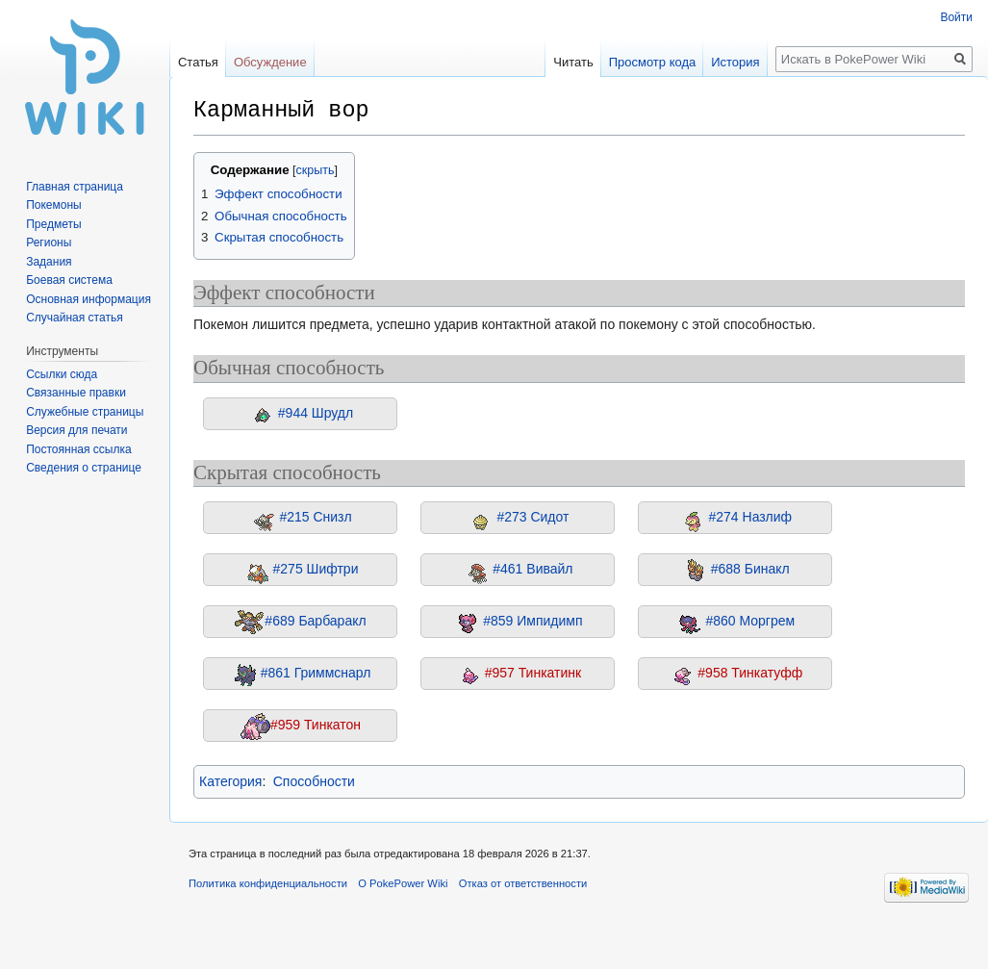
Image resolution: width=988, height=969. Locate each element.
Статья (198, 62)
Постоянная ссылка (78, 449)
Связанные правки (76, 392)
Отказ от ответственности (523, 883)
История (728, 62)
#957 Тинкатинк (533, 672)
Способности (314, 781)
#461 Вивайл (532, 568)
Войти (956, 17)
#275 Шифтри (316, 568)
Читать (566, 62)
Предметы (53, 224)
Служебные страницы (84, 412)
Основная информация (88, 299)
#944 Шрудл (315, 413)
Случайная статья (74, 317)
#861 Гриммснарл (316, 672)
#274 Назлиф (751, 516)
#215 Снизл (315, 516)
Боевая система (69, 280)
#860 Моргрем (750, 620)
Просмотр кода (646, 62)
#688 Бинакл (750, 568)
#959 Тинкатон (315, 724)
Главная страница (74, 186)
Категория (230, 781)
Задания (48, 261)
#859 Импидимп (532, 620)
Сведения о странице (83, 467)
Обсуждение (270, 62)
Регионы (48, 242)
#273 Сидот (532, 516)
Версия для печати (76, 430)
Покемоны (54, 205)
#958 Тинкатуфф (749, 672)
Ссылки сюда (61, 374)
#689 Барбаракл (315, 620)
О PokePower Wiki (402, 883)
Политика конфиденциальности (268, 883)
